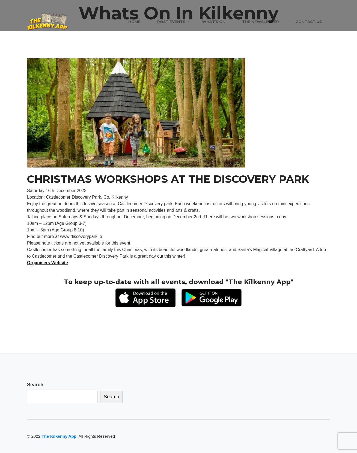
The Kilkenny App (58, 436)
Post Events (171, 21)
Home (134, 21)
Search (35, 384)
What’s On (213, 21)
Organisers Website (47, 262)
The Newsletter (260, 21)
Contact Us (309, 21)
